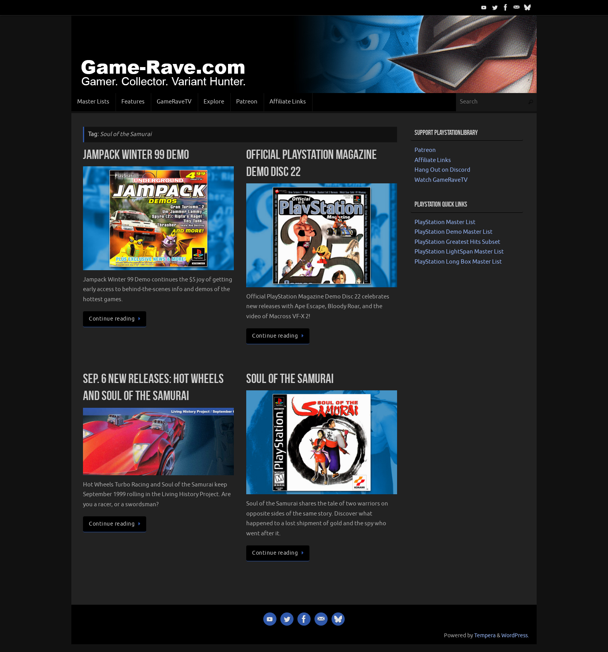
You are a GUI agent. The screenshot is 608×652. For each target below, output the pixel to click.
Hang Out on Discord (442, 170)
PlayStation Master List (445, 222)
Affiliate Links (433, 160)
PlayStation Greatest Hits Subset (457, 242)
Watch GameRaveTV (441, 180)
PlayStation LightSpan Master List (459, 251)
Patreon (425, 150)
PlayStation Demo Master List (453, 232)
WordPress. (515, 635)
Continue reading (116, 319)
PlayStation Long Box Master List (458, 262)
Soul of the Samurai (289, 378)
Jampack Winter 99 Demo (136, 154)
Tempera (485, 635)
